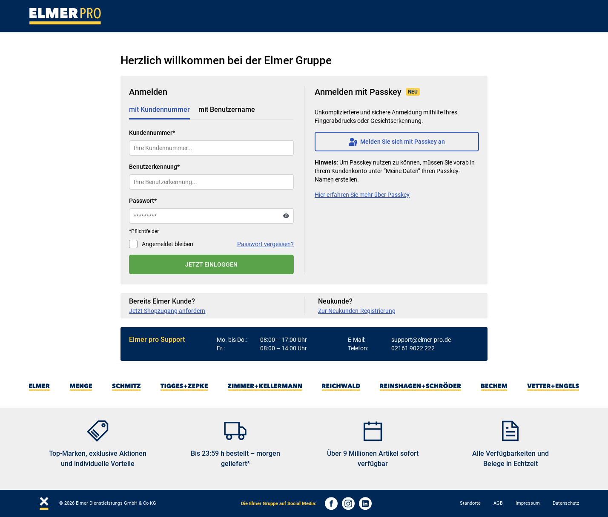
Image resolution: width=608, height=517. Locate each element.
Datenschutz (566, 503)
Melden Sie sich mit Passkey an (397, 141)
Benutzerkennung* (154, 166)
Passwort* (143, 200)
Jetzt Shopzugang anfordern (167, 310)
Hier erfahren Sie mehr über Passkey (362, 194)
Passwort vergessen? (265, 244)
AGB (498, 503)
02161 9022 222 (413, 348)
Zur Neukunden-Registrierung (357, 310)
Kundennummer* (152, 132)
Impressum (528, 503)
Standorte (470, 503)
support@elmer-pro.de (421, 339)
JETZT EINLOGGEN (211, 264)
